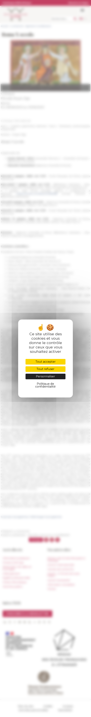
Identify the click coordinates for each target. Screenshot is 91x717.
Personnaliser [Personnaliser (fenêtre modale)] (45, 376)
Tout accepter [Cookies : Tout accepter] (45, 361)
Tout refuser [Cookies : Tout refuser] (45, 369)
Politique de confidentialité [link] (45, 385)
